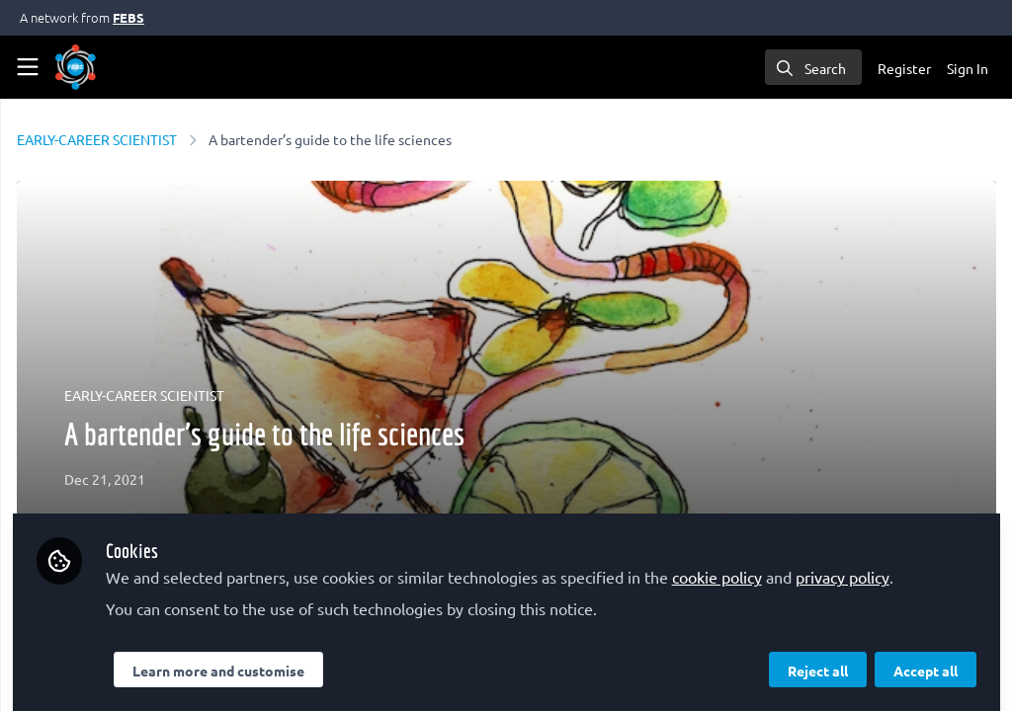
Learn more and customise (469, 659)
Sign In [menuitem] (967, 68)
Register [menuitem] (904, 68)
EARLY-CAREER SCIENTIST (349, 139)
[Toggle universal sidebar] (27, 67)
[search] (813, 67)
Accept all (925, 659)
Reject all (818, 659)
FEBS (128, 17)
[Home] (75, 67)
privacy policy (478, 565)
